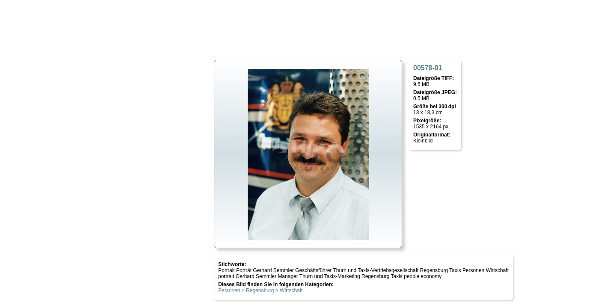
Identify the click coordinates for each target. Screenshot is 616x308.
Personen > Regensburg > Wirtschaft (260, 290)
